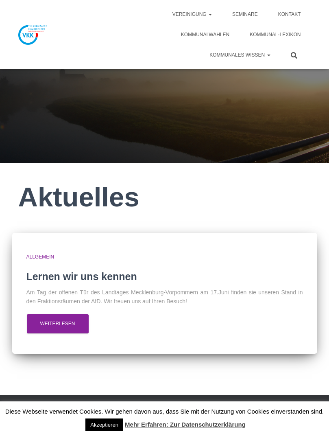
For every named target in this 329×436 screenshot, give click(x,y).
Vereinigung (192, 14)
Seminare (245, 14)
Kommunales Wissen (239, 55)
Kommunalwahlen (205, 34)
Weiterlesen (57, 323)
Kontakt (289, 14)
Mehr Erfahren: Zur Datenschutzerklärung (185, 424)
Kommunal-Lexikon (275, 34)
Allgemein (40, 257)
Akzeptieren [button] (104, 425)
